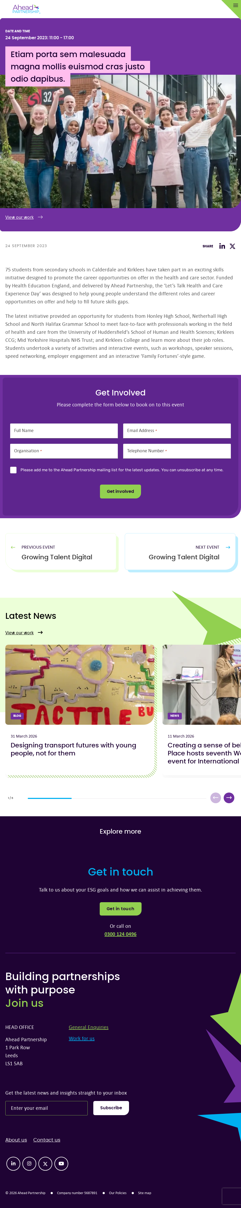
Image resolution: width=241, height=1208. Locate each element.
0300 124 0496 (120, 933)
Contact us (46, 1140)
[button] (229, 798)
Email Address (141, 430)
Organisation (27, 451)
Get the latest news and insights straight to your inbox (66, 1093)
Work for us (82, 1038)
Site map (144, 1193)
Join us (24, 1003)
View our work (24, 217)
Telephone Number (146, 451)
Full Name (24, 430)
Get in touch (121, 909)
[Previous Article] (66, 557)
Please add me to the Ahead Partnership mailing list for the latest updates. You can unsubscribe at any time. (122, 470)
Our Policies (117, 1193)
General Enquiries (89, 1027)
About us (16, 1140)
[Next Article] (174, 557)
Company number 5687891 (77, 1193)
